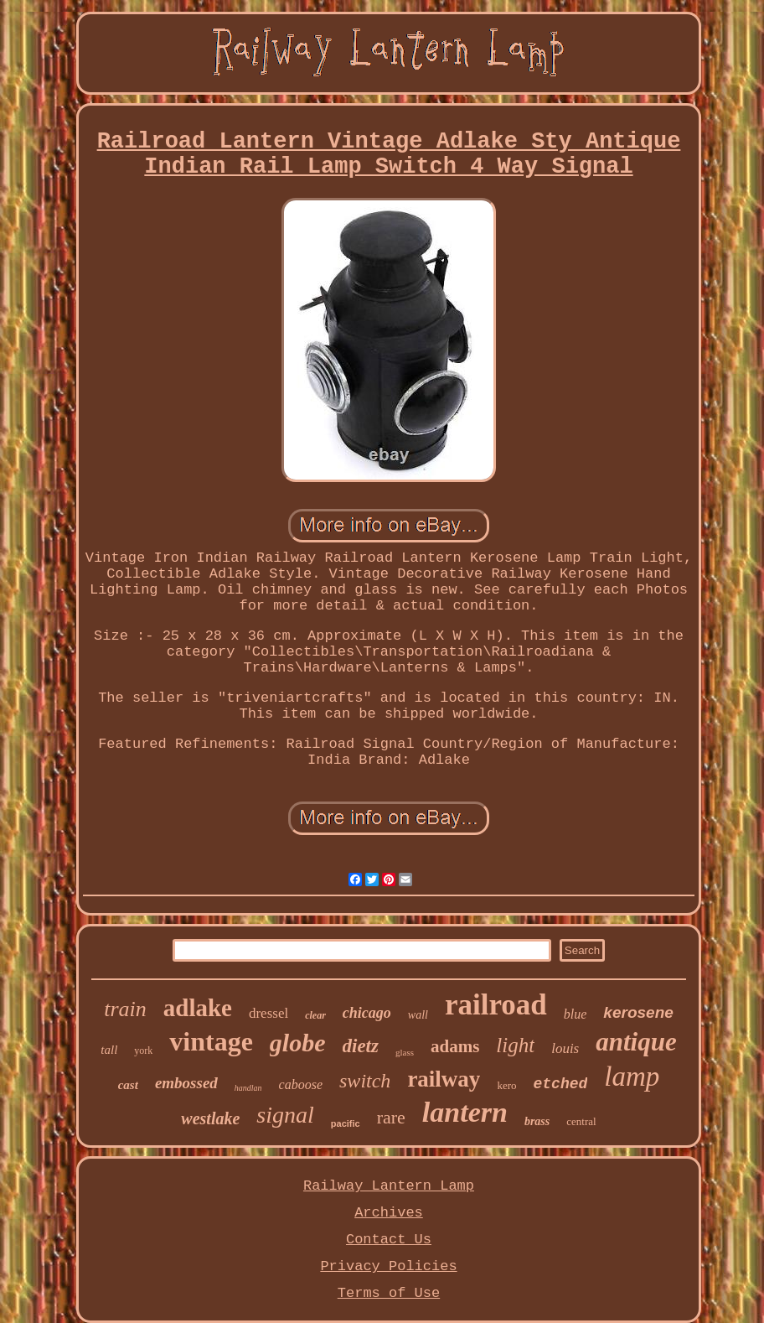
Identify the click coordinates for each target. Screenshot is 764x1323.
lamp (631, 1076)
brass (537, 1121)
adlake (197, 1007)
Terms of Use (389, 1293)
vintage (211, 1041)
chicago (367, 1012)
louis (565, 1048)
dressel (268, 1013)
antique (636, 1041)
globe (298, 1042)
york (143, 1050)
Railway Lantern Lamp (388, 1186)
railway (443, 1079)
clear (315, 1015)
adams (455, 1046)
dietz (361, 1045)
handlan (248, 1087)
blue (575, 1014)
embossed (186, 1083)
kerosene (638, 1012)
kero (506, 1085)
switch (364, 1081)
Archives (388, 1213)
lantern (465, 1112)
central (581, 1121)
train (125, 1009)
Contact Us (388, 1240)
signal (284, 1115)
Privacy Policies (388, 1266)
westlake (210, 1118)
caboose (301, 1084)
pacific (345, 1123)
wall (418, 1015)
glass (404, 1052)
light (515, 1045)
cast (128, 1085)
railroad (496, 1004)
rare (391, 1117)
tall (109, 1049)
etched (560, 1084)
